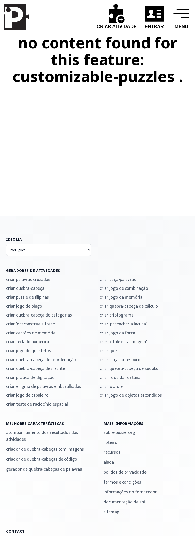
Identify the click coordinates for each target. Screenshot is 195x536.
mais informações (123, 423)
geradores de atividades (33, 270)
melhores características (35, 423)
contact (15, 531)
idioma (14, 239)
